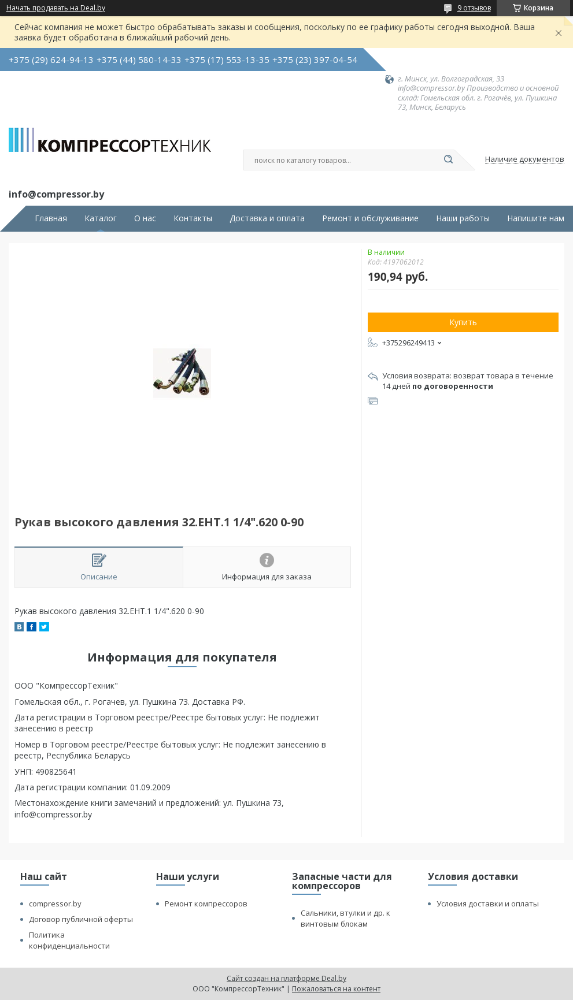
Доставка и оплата (267, 218)
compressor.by (55, 903)
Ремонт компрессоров (206, 903)
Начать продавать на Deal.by (55, 8)
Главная (51, 218)
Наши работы (463, 218)
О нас (145, 218)
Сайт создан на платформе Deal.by (286, 978)
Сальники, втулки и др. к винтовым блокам (345, 918)
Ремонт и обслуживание (370, 218)
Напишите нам (535, 218)
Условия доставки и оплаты (488, 903)
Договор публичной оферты (81, 919)
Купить (463, 322)
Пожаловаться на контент (336, 989)
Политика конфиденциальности (69, 940)
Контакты (192, 218)
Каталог (100, 218)
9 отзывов (474, 8)
